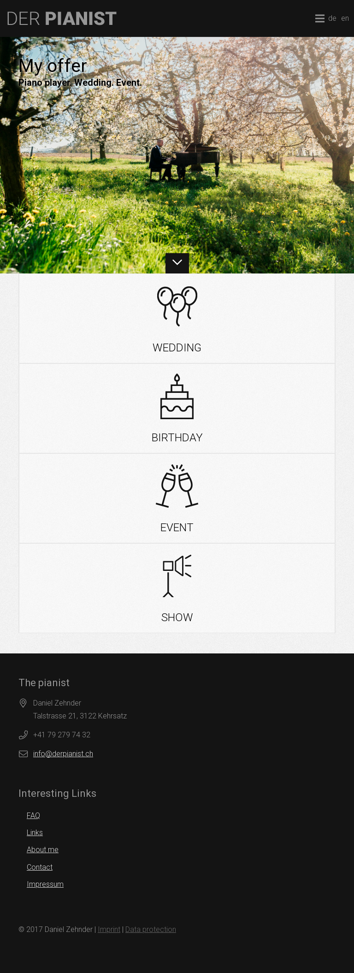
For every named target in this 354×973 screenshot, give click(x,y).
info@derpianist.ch (63, 753)
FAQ (33, 815)
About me (43, 849)
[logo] (62, 18)
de (332, 18)
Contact (40, 867)
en (345, 18)
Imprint (109, 929)
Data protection (150, 929)
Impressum (45, 884)
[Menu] (319, 18)
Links (35, 832)
